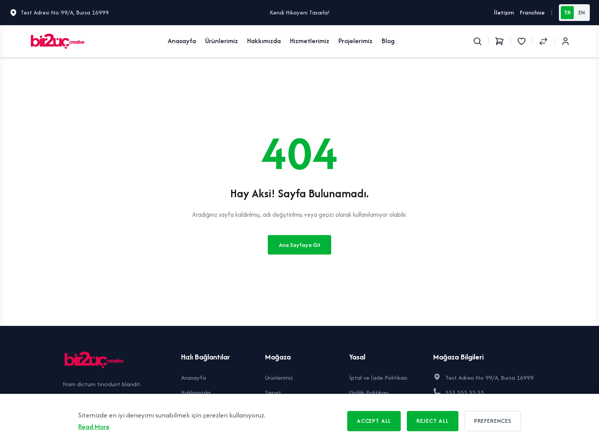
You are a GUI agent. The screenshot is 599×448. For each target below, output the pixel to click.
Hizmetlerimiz (309, 40)
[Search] (477, 41)
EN (581, 12)
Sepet (273, 392)
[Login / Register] (565, 41)
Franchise (532, 12)
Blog (388, 40)
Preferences (493, 420)
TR (567, 12)
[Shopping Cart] (499, 41)
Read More (94, 426)
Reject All (432, 420)
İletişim (504, 12)
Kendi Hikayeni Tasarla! (300, 12)
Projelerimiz (355, 40)
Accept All (374, 420)
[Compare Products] (543, 41)
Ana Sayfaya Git (300, 245)
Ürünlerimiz (221, 40)
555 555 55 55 (464, 392)
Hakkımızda (264, 40)
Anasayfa (182, 40)
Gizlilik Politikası (369, 392)
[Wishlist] (521, 41)
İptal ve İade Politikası (378, 377)
